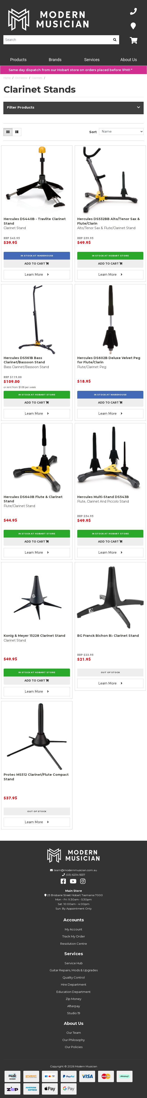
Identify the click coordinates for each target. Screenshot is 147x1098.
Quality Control (74, 977)
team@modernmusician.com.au (75, 870)
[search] (115, 39)
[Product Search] (57, 39)
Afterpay (73, 1006)
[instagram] (82, 881)
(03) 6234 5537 (75, 874)
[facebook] (63, 881)
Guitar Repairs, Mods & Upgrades (74, 970)
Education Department (73, 992)
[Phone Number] (133, 11)
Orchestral (21, 77)
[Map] (133, 26)
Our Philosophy (73, 1040)
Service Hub (74, 963)
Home (7, 77)
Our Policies (73, 1047)
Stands (51, 77)
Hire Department (73, 984)
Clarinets (37, 77)
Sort (93, 132)
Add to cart (36, 263)
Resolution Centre (73, 943)
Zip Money (73, 999)
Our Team (73, 1032)
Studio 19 (73, 1013)
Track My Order (73, 936)
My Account (73, 929)
